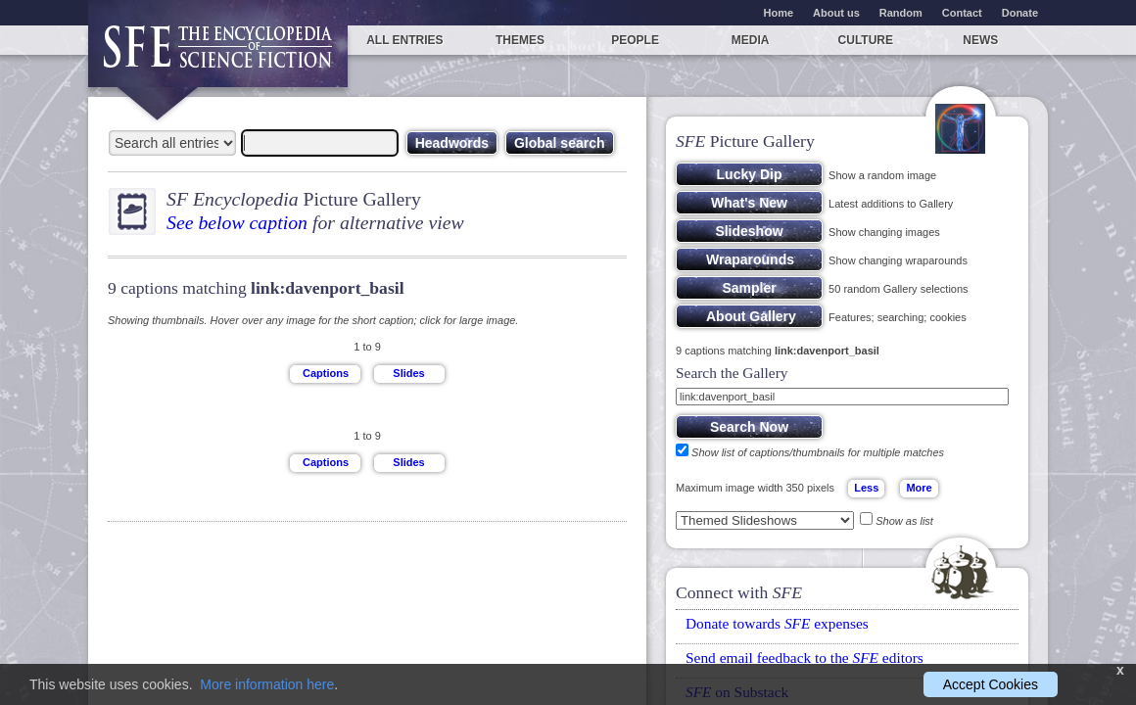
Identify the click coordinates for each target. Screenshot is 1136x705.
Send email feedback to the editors (804, 657)
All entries (404, 40)
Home (779, 13)
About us (836, 13)
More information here (267, 684)
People (635, 40)
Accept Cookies (990, 684)
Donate (1020, 13)
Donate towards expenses (777, 623)
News (980, 40)
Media (751, 40)
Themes (520, 40)
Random (901, 13)
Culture (865, 40)
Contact (962, 13)
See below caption (237, 222)
